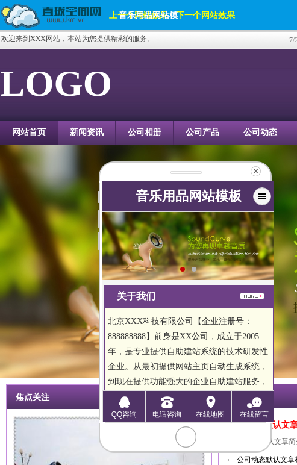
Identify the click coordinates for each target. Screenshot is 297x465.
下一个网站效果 (205, 15)
